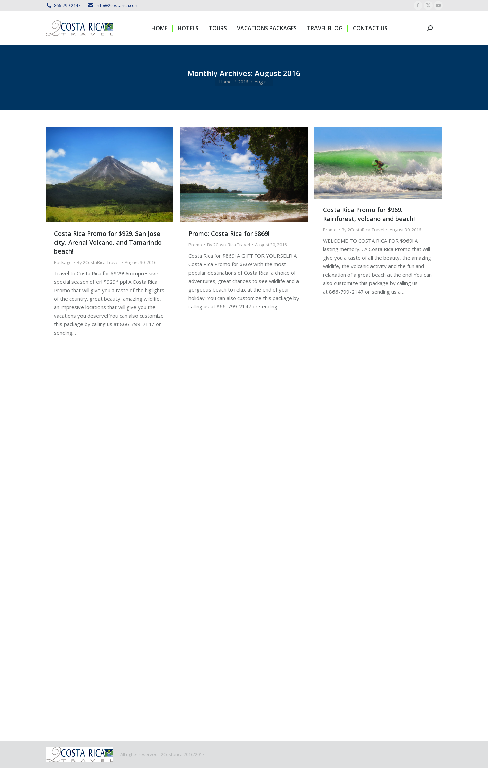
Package (63, 262)
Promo (195, 245)
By (98, 262)
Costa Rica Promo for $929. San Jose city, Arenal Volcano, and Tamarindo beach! (108, 242)
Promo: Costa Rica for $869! (228, 233)
